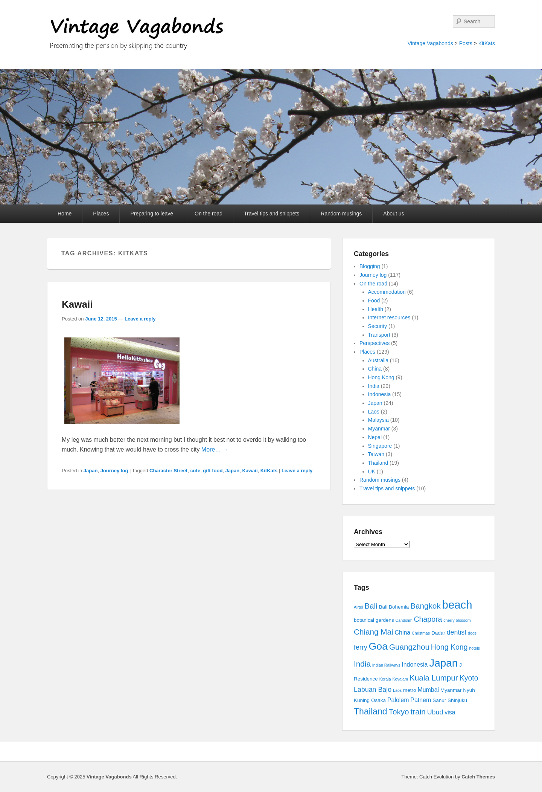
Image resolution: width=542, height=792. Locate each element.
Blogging (369, 266)
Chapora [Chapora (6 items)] (428, 619)
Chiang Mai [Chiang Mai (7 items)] (373, 631)
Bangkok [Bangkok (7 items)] (425, 605)
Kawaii (77, 304)
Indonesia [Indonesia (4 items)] (415, 664)
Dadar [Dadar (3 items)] (438, 633)
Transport (379, 335)
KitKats (486, 43)
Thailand (378, 463)
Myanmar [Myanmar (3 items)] (450, 690)
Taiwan (376, 454)
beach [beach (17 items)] (457, 604)
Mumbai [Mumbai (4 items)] (428, 690)
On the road (208, 214)
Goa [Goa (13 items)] (378, 646)
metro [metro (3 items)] (409, 690)
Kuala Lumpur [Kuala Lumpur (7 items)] (434, 677)
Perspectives (374, 343)
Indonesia (379, 394)
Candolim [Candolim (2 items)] (404, 620)
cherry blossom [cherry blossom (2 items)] (456, 620)
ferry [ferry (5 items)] (360, 647)
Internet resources (389, 317)
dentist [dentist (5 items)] (457, 632)
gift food (212, 470)
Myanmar (379, 429)
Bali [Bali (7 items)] (371, 605)
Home (65, 214)
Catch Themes (478, 777)
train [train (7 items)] (418, 711)
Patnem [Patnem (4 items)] (420, 700)
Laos (373, 412)
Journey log (114, 470)
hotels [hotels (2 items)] (474, 648)
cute (195, 470)
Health (375, 309)
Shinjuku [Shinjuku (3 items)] (457, 700)
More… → (215, 449)
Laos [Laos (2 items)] (397, 690)
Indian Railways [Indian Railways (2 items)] (386, 665)
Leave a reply (140, 319)
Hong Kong (381, 377)
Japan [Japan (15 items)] (443, 663)
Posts (465, 43)
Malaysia (378, 420)
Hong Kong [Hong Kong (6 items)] (449, 647)
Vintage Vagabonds (430, 43)
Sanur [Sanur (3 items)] (439, 700)
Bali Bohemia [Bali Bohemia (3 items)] (394, 607)
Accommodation (387, 292)
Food (374, 301)
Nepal (375, 437)
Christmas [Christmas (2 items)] (421, 633)
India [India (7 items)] (362, 663)
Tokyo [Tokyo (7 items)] (399, 711)
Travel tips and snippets (271, 214)
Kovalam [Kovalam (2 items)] (400, 679)
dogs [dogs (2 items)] (472, 633)
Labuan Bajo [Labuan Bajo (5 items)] (372, 689)
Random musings (341, 214)
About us (393, 214)
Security (377, 326)
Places (101, 214)
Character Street (168, 470)
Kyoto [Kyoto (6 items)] (469, 678)
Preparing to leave (151, 214)
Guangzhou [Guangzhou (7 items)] (409, 646)
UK (371, 471)
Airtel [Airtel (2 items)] (358, 607)
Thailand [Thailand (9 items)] (370, 711)
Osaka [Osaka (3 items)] (378, 700)
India (373, 386)
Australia (378, 360)
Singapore (380, 446)
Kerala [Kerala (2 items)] (385, 679)
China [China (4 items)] (403, 632)
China (375, 369)
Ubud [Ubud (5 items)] (435, 712)
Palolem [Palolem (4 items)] (398, 700)
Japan (91, 470)
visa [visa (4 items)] (450, 712)
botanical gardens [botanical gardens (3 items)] (374, 620)
